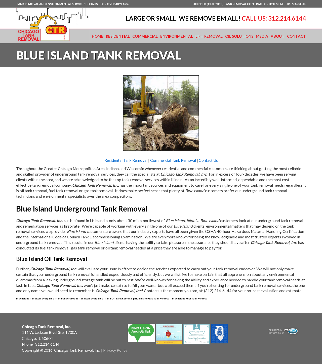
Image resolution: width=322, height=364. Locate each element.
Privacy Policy (115, 350)
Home (97, 36)
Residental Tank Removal (125, 160)
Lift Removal (209, 36)
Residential (118, 36)
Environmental (176, 36)
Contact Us (208, 160)
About (278, 36)
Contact (296, 36)
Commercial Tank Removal (173, 160)
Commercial (145, 36)
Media (262, 36)
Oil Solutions (239, 36)
